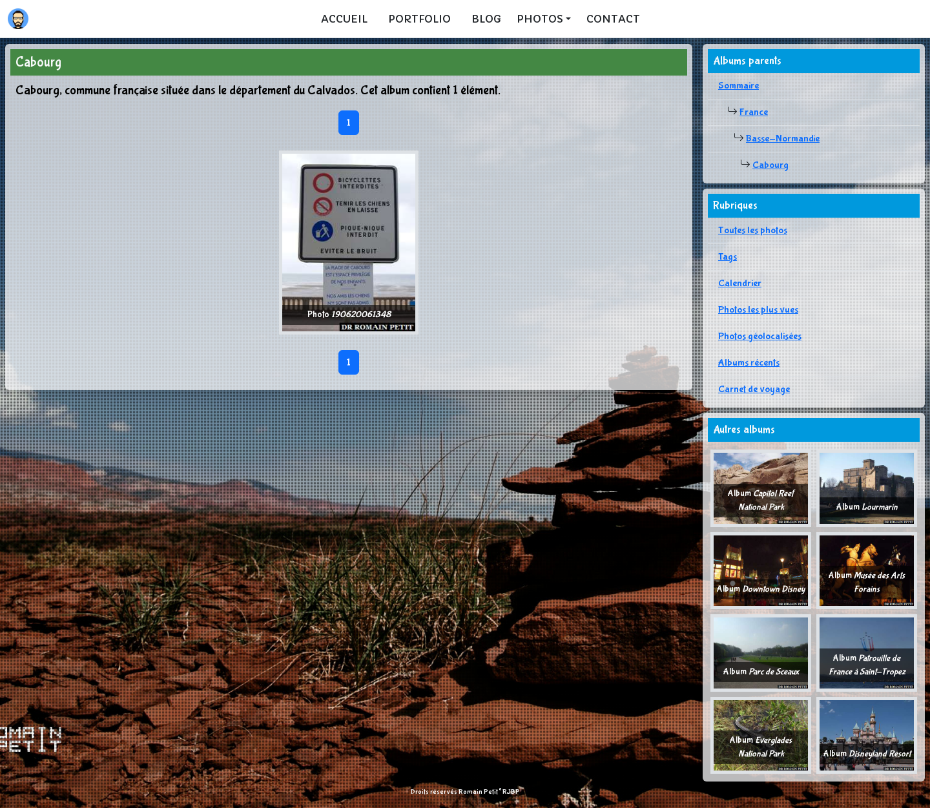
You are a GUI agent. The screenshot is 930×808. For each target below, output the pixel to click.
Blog (486, 18)
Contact (613, 18)
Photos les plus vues (758, 310)
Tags (727, 257)
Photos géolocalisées (759, 336)
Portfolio (419, 18)
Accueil (344, 18)
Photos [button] (540, 18)
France (753, 112)
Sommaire (738, 85)
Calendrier (739, 283)
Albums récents (749, 363)
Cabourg (770, 165)
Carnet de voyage (754, 389)
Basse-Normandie (783, 138)
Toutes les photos (752, 230)
